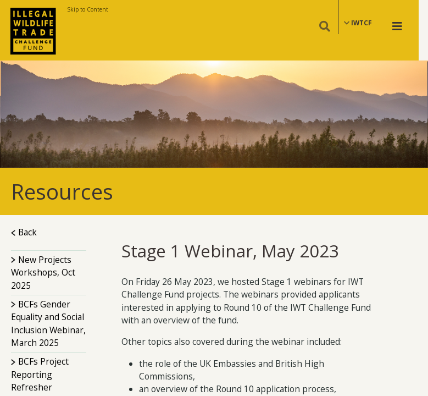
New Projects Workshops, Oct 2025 (43, 273)
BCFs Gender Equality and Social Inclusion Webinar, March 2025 (48, 323)
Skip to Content (87, 9)
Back (24, 232)
